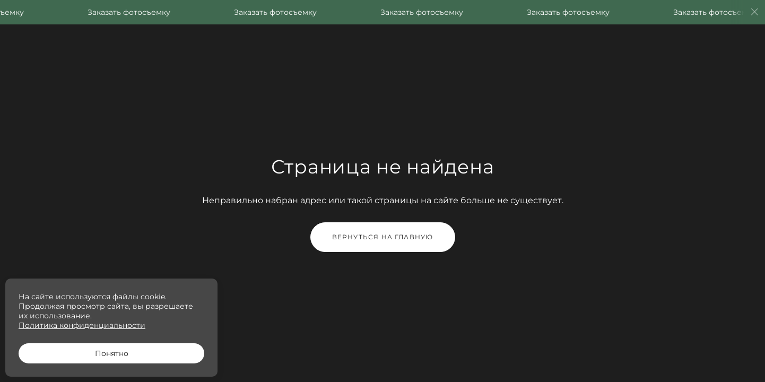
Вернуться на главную (382, 237)
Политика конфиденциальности (82, 325)
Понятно (111, 353)
